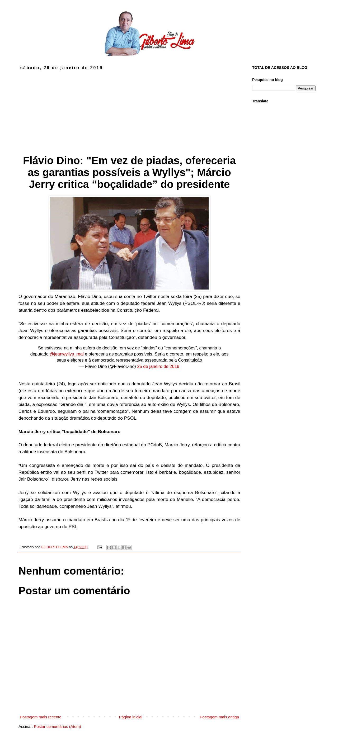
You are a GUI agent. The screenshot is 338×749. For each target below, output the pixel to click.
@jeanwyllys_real (67, 354)
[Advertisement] (129, 110)
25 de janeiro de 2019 (158, 366)
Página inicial (130, 717)
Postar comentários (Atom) (57, 726)
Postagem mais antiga (219, 717)
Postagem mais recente (41, 717)
